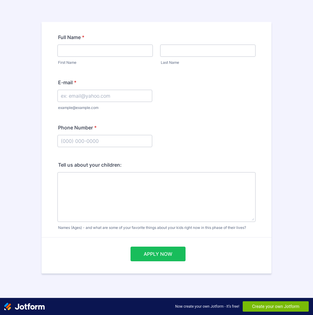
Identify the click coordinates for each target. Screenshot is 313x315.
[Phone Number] (104, 141)
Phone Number (77, 128)
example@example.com (78, 107)
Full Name (71, 37)
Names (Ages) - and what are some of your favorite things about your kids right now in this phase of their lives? (152, 227)
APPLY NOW (158, 254)
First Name (67, 62)
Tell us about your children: (90, 165)
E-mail (67, 82)
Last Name (170, 62)
